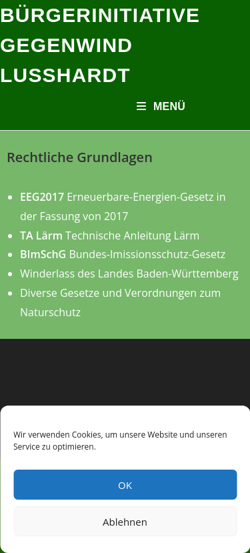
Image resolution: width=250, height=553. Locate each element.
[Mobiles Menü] (161, 106)
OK (125, 485)
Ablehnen (125, 521)
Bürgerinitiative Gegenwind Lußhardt (100, 45)
